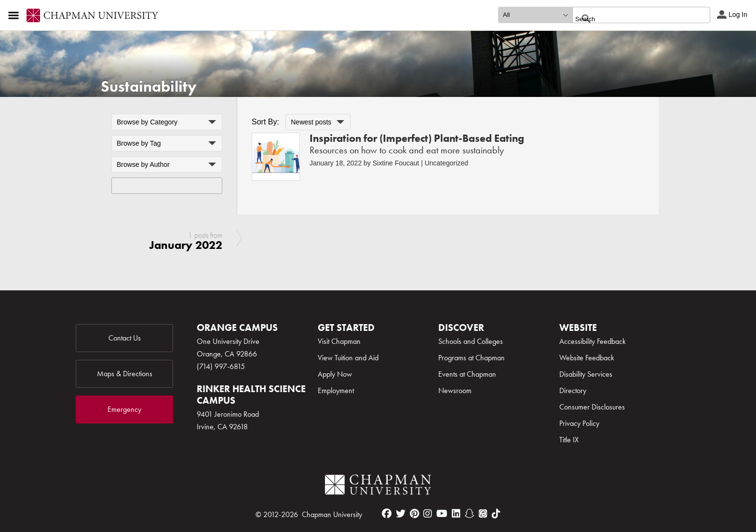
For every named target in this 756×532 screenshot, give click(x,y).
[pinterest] (414, 513)
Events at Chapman (467, 374)
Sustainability (149, 86)
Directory (572, 390)
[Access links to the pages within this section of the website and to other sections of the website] (15, 15)
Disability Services (585, 374)
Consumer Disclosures (592, 407)
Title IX (569, 440)
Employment (336, 390)
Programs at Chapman (471, 358)
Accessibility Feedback (592, 341)
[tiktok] (496, 513)
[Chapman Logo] (378, 486)
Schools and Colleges (470, 341)
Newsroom (455, 390)
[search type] (535, 15)
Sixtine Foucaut (396, 163)
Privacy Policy (579, 423)
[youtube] (441, 513)
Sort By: (265, 122)
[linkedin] (456, 513)
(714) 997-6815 (221, 366)
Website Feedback (586, 358)
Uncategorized (446, 163)
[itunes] (483, 513)
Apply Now (335, 374)
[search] (631, 19)
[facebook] (387, 513)
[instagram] (427, 513)
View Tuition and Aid (348, 358)
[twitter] (400, 513)
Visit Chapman (339, 341)
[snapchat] (469, 513)
